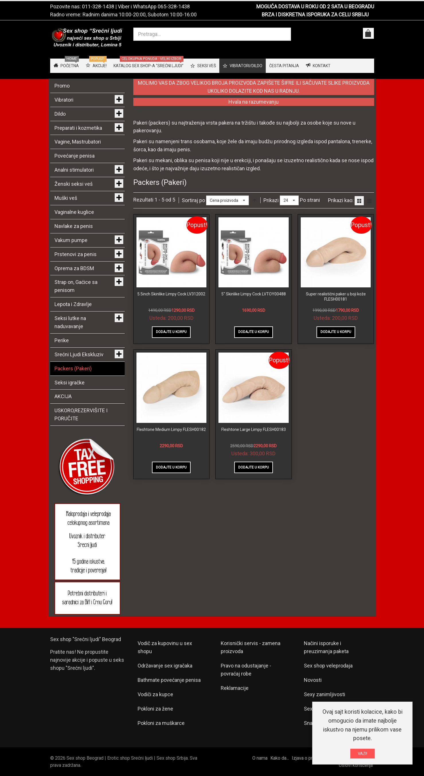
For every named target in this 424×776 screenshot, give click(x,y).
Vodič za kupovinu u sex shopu (165, 647)
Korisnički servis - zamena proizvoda (250, 647)
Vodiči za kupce (155, 694)
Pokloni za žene (155, 709)
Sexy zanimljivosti (324, 694)
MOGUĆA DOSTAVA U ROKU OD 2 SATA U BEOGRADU (315, 6)
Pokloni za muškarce (161, 723)
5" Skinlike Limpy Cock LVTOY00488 (253, 294)
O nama (259, 758)
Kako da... (279, 758)
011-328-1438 (98, 6)
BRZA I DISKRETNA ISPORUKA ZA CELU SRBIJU (315, 14)
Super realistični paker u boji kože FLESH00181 (336, 296)
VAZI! (362, 753)
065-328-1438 (174, 6)
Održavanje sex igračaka (165, 666)
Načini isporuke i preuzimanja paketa (326, 647)
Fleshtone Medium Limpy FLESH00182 (171, 429)
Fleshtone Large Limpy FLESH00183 (253, 429)
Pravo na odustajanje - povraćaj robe (246, 670)
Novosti (313, 680)
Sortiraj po (193, 200)
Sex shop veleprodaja (328, 666)
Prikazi (271, 200)
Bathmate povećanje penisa (169, 680)
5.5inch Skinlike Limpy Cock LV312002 (171, 294)
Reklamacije (235, 688)
